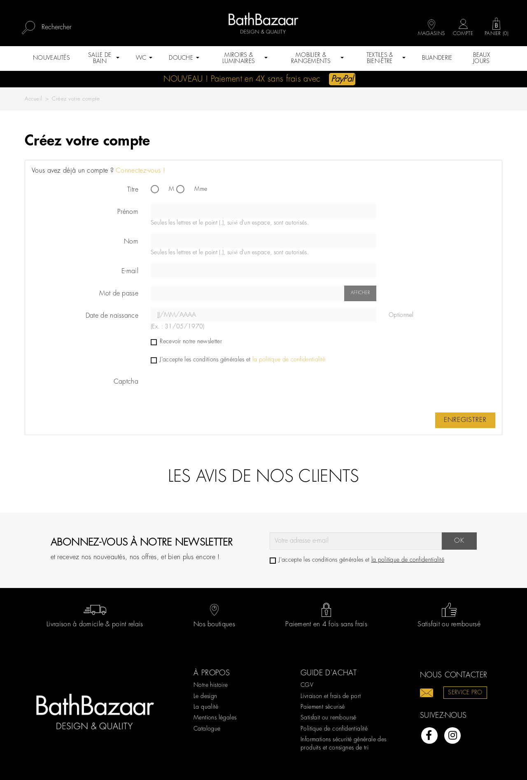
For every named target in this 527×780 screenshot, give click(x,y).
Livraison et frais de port (331, 696)
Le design (205, 696)
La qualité (206, 707)
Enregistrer (465, 420)
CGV (307, 685)
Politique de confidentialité (334, 729)
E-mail (129, 271)
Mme (191, 189)
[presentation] (213, 390)
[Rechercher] (78, 27)
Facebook (429, 735)
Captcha (126, 381)
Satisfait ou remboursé (329, 717)
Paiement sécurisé (323, 707)
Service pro (465, 692)
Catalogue (207, 729)
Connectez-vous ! (140, 170)
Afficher (360, 292)
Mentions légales (215, 717)
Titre (133, 189)
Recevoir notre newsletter (186, 341)
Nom (131, 241)
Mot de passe (118, 293)
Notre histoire (211, 685)
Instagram (452, 735)
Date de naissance (112, 315)
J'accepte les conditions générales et (238, 359)
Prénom (127, 211)
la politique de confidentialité (288, 359)
